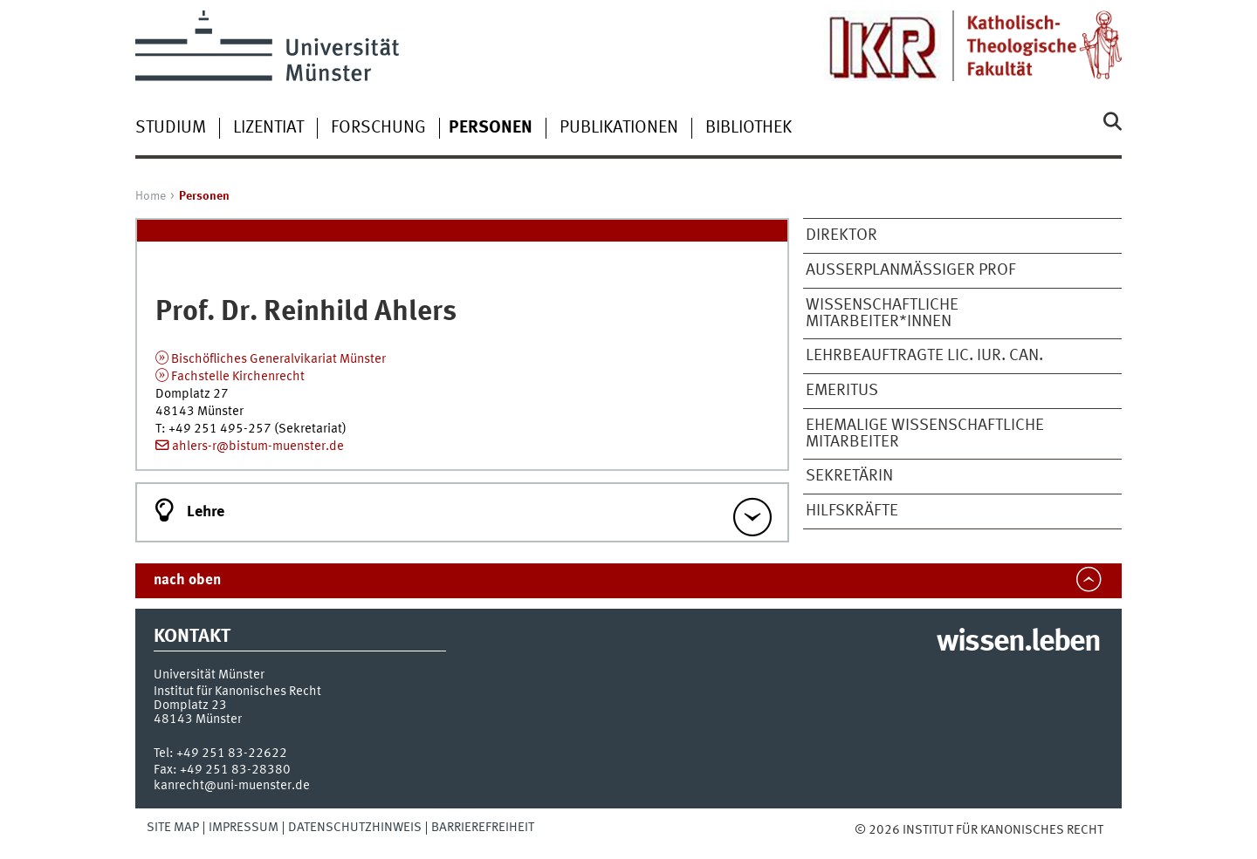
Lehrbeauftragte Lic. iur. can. (924, 356)
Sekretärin (849, 476)
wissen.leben (1018, 642)
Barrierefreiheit (482, 828)
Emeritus (842, 391)
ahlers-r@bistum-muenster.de (258, 446)
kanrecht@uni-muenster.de (232, 786)
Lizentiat (268, 128)
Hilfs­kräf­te (852, 511)
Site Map (173, 828)
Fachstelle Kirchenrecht (238, 377)
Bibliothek (748, 128)
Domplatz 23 (190, 705)
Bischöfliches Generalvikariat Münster (278, 359)
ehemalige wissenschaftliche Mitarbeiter (925, 434)
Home (150, 196)
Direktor (841, 235)
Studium (170, 128)
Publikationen (619, 128)
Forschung (378, 128)
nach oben (187, 580)
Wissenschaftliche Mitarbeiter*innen (882, 313)
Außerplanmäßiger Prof (910, 270)
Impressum (243, 828)
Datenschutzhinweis (355, 828)
